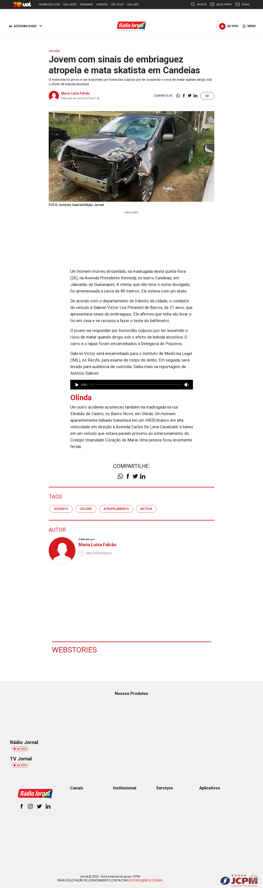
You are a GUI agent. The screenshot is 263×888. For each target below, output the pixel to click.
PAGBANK (86, 4)
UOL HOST (70, 4)
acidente (61, 508)
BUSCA (198, 4)
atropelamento (116, 508)
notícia (146, 508)
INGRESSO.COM (49, 4)
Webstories (75, 649)
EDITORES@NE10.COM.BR (146, 880)
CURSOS (102, 4)
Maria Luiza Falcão (75, 93)
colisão (86, 508)
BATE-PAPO (221, 4)
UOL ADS (133, 4)
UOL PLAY (117, 4)
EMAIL (242, 4)
